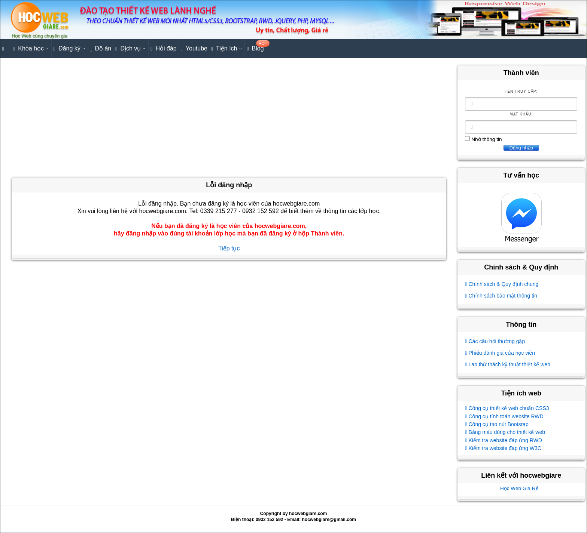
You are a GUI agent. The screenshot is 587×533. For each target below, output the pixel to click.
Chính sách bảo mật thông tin (501, 296)
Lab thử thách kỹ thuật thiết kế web (507, 364)
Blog (256, 46)
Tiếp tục (229, 248)
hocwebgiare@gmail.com (329, 519)
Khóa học (28, 49)
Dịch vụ (128, 49)
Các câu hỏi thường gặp (495, 341)
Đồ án (100, 49)
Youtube (194, 49)
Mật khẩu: (521, 114)
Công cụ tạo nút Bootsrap (496, 424)
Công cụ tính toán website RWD (504, 416)
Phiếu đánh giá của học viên (500, 353)
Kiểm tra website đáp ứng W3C (503, 448)
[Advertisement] (229, 117)
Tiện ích (224, 49)
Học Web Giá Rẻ (519, 488)
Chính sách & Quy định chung (501, 284)
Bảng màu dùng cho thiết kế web (505, 432)
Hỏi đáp (163, 49)
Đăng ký (67, 49)
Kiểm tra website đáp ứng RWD (503, 440)
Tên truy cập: (521, 91)
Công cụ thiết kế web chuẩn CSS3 (507, 408)
